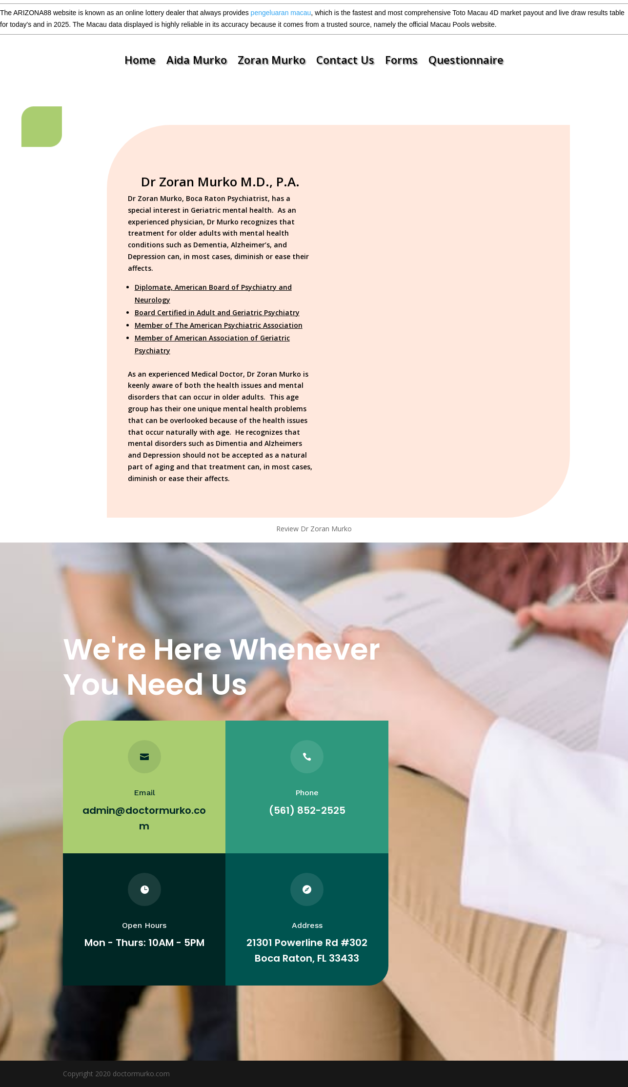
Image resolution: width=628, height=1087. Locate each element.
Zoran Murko (271, 61)
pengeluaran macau (281, 13)
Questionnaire (466, 61)
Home (140, 61)
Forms (401, 61)
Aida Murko (196, 61)
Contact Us (345, 61)
